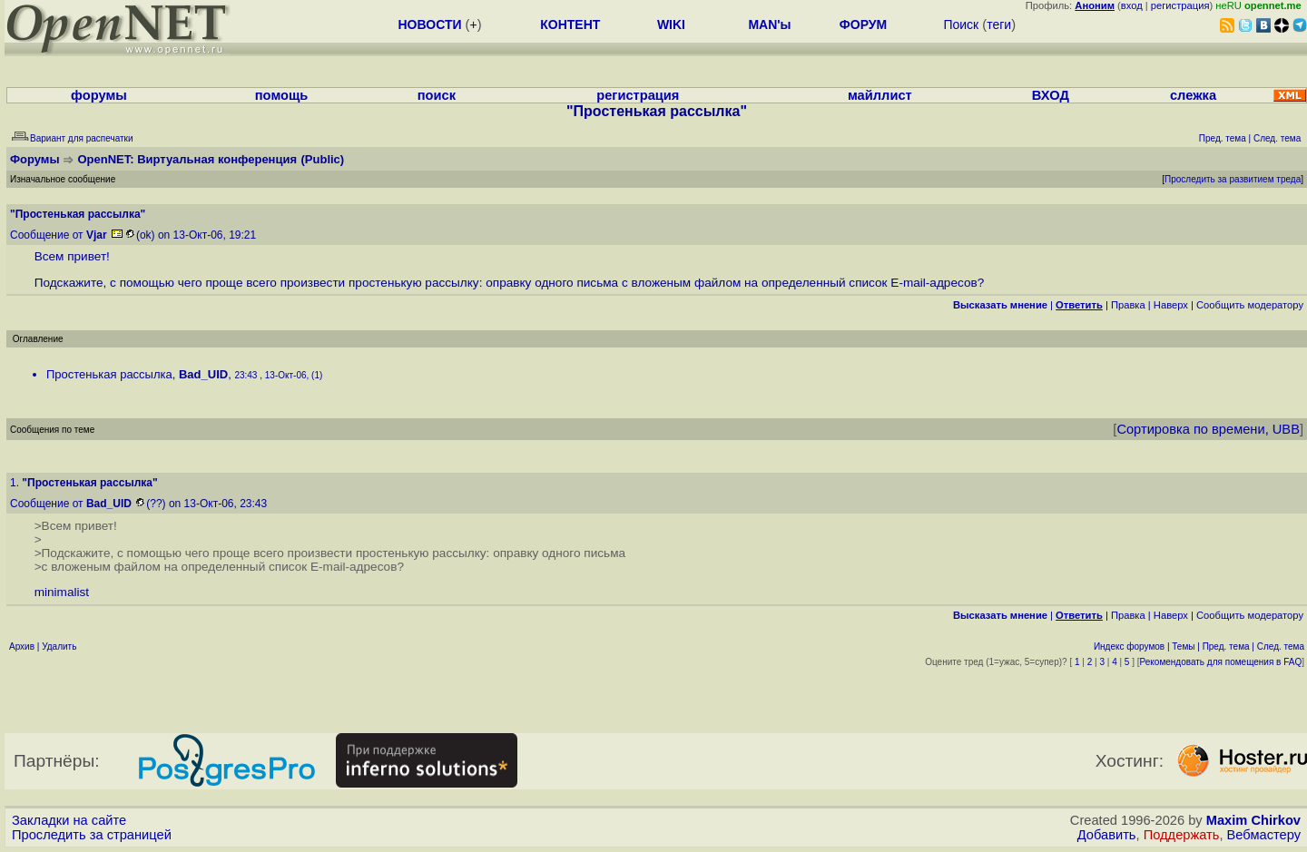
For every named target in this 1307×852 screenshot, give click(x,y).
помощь (282, 95)
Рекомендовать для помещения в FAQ (1221, 662)
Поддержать (1182, 835)
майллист (880, 95)
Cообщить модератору (1249, 304)
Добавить (1106, 835)
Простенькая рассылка (109, 374)
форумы (99, 95)
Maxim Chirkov (1253, 820)
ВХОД (1050, 95)
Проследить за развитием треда (1233, 179)
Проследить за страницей (92, 835)
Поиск (960, 24)
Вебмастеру (1264, 835)
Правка (1128, 304)
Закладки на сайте (69, 820)
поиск (437, 95)
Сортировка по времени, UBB (1208, 429)
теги (999, 24)
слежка (1193, 95)
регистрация (1180, 5)
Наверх (1171, 304)
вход (1132, 5)
